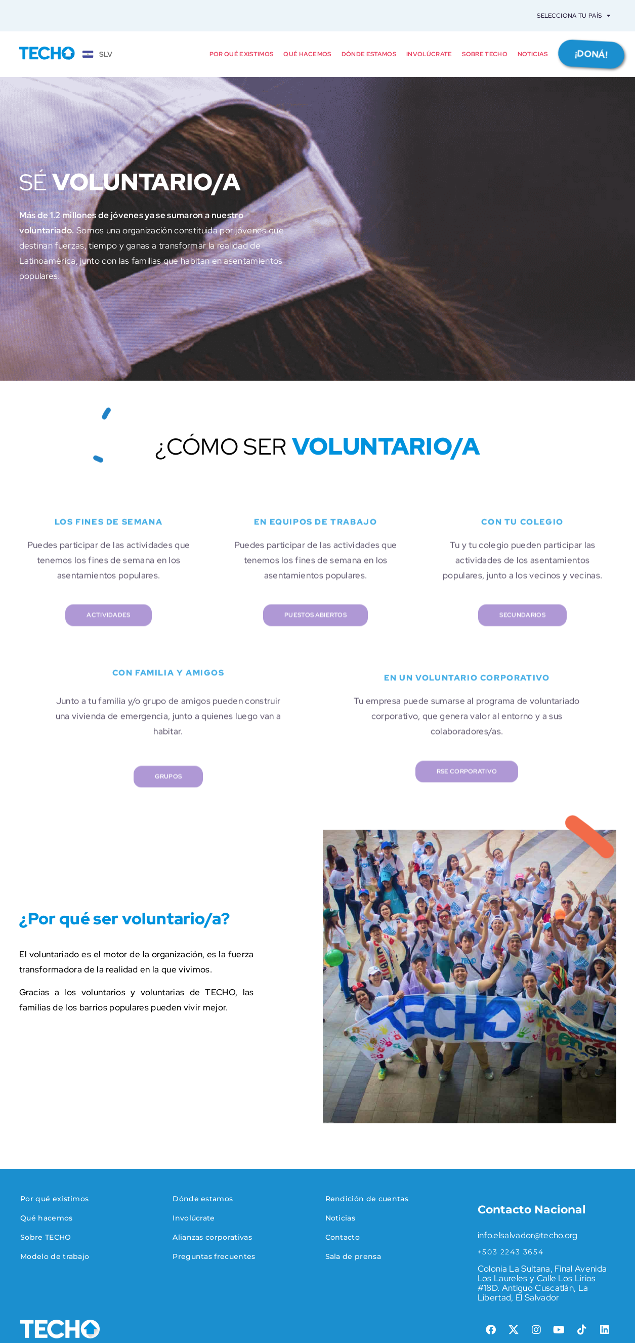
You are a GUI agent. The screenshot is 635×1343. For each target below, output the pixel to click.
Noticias (533, 54)
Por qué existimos (241, 54)
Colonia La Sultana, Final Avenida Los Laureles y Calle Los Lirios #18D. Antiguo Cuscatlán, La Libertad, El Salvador (542, 1283)
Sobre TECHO (484, 54)
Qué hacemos (307, 54)
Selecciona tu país (574, 16)
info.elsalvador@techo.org (528, 1235)
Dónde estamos (369, 54)
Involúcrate (429, 54)
